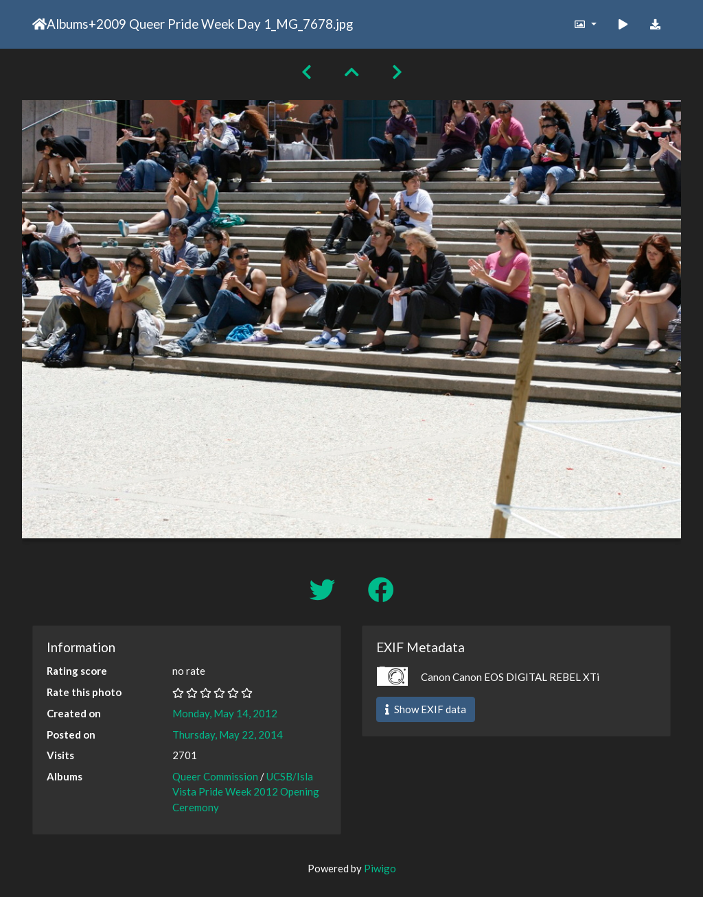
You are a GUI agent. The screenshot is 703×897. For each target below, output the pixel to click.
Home (39, 24)
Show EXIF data (425, 709)
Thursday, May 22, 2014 (227, 734)
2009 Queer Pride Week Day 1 (183, 24)
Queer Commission (215, 776)
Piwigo (380, 868)
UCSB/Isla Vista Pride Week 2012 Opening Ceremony (245, 791)
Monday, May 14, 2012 (224, 713)
